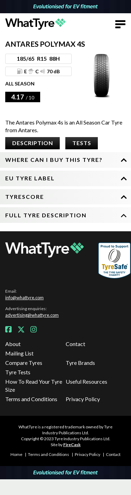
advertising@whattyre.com (32, 315)
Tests (81, 143)
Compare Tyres (23, 362)
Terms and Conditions (31, 399)
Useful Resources (86, 381)
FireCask (72, 444)
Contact (75, 343)
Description (32, 143)
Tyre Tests (17, 372)
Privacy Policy (83, 399)
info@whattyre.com (24, 297)
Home (16, 454)
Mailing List (19, 353)
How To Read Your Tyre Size (33, 385)
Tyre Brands (80, 362)
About (13, 343)
